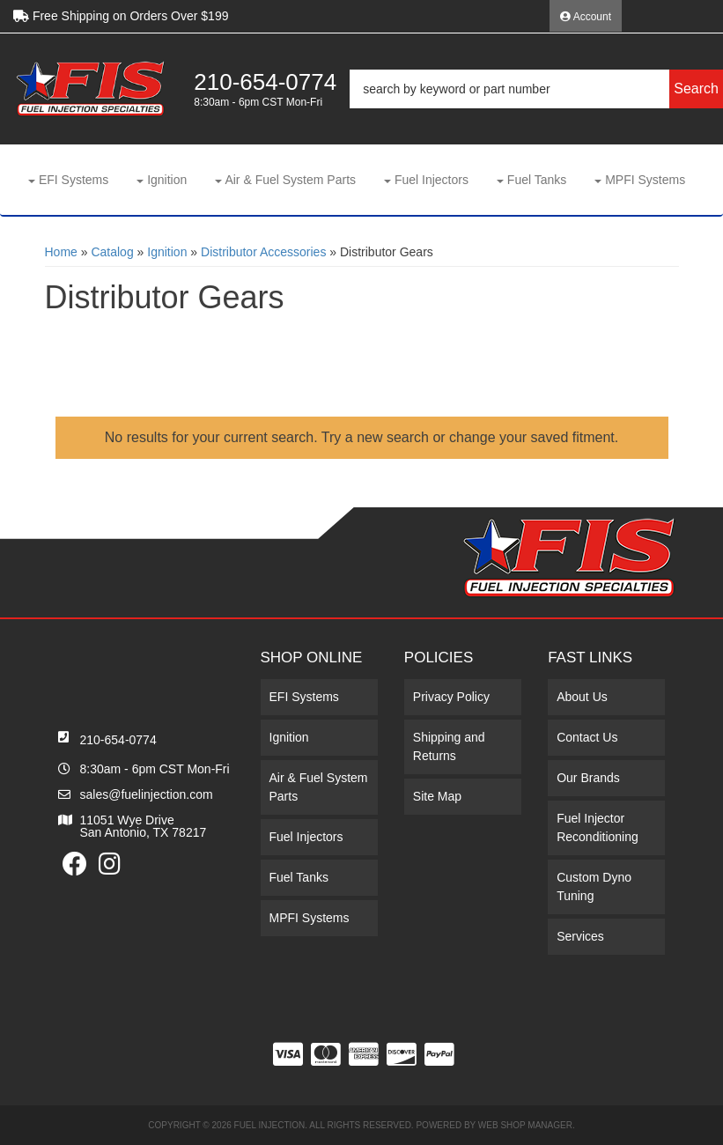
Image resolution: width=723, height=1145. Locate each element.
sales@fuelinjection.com (146, 794)
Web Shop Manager (525, 1125)
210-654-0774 (118, 740)
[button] (536, 89)
